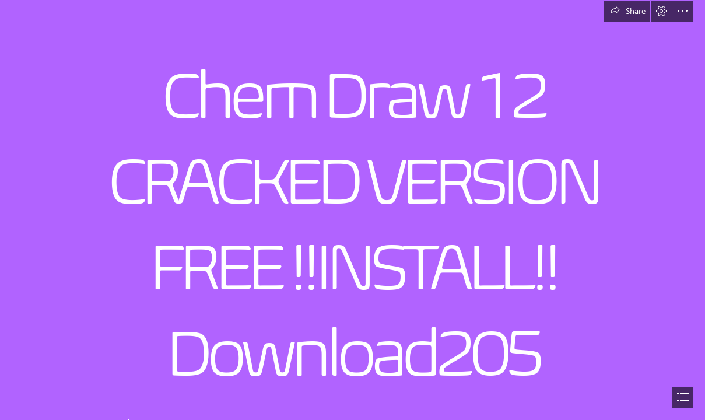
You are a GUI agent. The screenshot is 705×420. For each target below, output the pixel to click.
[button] (627, 11)
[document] (352, 210)
